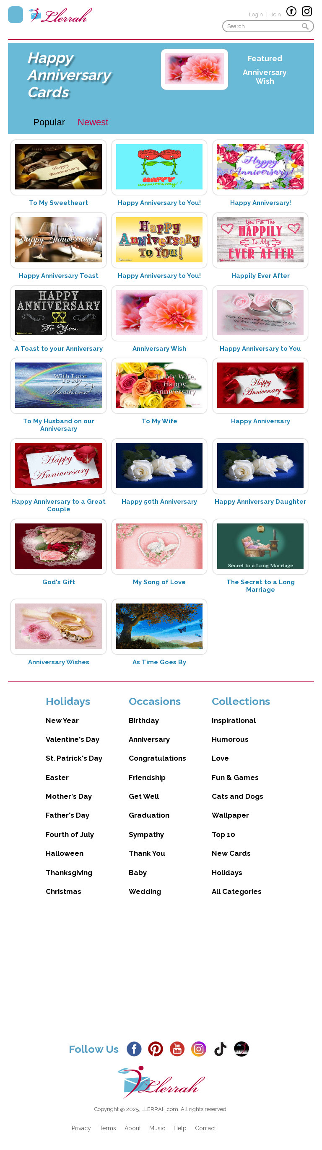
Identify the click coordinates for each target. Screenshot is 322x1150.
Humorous (230, 739)
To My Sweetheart (58, 203)
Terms (107, 1128)
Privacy (81, 1128)
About (133, 1128)
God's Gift (58, 582)
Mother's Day (69, 796)
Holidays (227, 872)
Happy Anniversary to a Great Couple (58, 505)
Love (220, 758)
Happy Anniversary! (260, 203)
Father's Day (67, 815)
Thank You (147, 853)
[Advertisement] (161, 975)
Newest (93, 122)
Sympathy (146, 834)
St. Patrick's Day (74, 758)
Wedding (145, 891)
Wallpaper (230, 815)
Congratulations (157, 758)
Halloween (64, 853)
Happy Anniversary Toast (59, 276)
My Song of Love (159, 582)
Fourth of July (70, 834)
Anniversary (149, 739)
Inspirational (234, 720)
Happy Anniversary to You (260, 348)
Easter (57, 777)
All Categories (237, 891)
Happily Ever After (260, 276)
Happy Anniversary (260, 421)
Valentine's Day (72, 739)
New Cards (231, 853)
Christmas (63, 891)
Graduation (149, 815)
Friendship (147, 777)
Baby (138, 872)
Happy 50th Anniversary (159, 501)
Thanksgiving (69, 872)
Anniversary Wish (265, 76)
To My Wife (159, 421)
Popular (49, 122)
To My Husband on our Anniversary (58, 425)
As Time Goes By (159, 662)
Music (157, 1128)
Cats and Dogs (237, 796)
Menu (15, 14)
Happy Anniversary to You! (159, 203)
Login (256, 14)
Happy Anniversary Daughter (260, 501)
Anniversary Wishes (58, 662)
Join (276, 14)
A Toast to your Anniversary (59, 348)
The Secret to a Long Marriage (260, 585)
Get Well (144, 796)
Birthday (144, 720)
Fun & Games (235, 777)
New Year (62, 720)
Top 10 (223, 834)
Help (180, 1128)
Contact (205, 1128)
